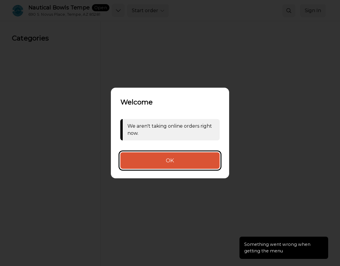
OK (170, 160)
